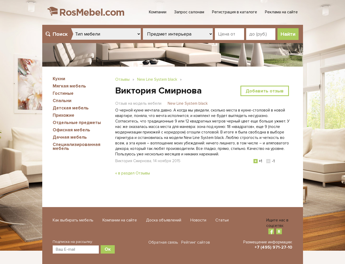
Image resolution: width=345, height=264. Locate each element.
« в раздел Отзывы (132, 173)
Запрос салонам (189, 12)
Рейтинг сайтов (195, 242)
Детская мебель (71, 108)
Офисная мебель (71, 130)
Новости (198, 220)
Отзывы (122, 79)
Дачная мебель (70, 137)
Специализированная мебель (76, 146)
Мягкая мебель (69, 86)
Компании (157, 12)
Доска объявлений (163, 220)
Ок (108, 249)
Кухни (59, 78)
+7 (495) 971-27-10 (273, 247)
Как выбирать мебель (73, 220)
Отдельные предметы (77, 122)
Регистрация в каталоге (234, 12)
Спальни (62, 100)
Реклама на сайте (281, 12)
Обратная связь (163, 242)
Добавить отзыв (265, 91)
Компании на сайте (119, 220)
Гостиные (63, 93)
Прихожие (63, 115)
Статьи (222, 220)
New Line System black (157, 79)
